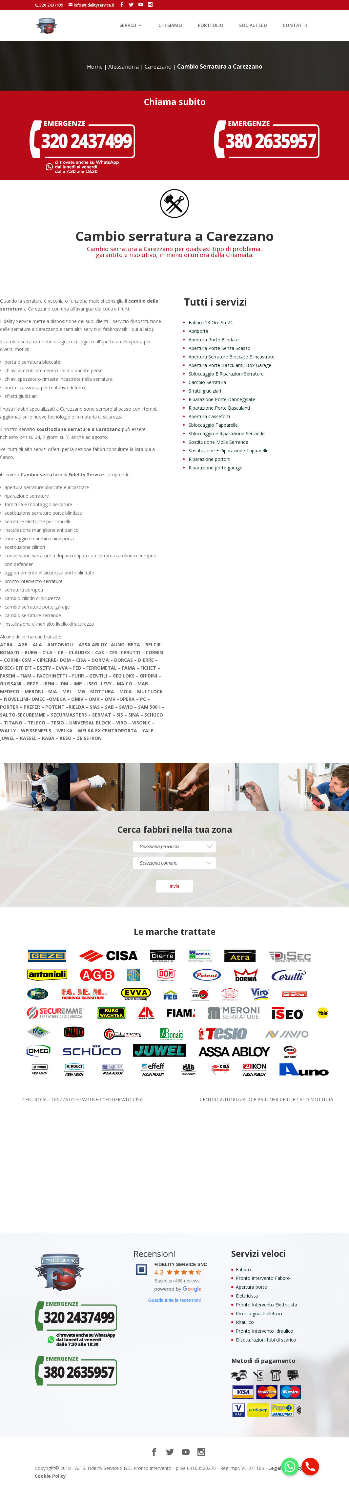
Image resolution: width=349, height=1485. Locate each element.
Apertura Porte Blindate (214, 339)
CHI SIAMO (170, 25)
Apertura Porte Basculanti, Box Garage (230, 365)
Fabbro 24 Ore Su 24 (211, 322)
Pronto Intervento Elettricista (266, 1305)
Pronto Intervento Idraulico (264, 1331)
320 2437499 (51, 5)
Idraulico (245, 1322)
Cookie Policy (50, 1476)
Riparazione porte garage (215, 467)
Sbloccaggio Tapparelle (213, 425)
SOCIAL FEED (253, 25)
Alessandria (123, 66)
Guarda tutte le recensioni (174, 1300)
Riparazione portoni (209, 459)
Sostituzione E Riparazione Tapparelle (229, 450)
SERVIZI (127, 25)
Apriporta (198, 331)
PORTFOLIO (210, 25)
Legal (274, 1468)
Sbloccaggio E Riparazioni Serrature (226, 374)
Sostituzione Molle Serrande (218, 442)
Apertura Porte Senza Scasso (220, 348)
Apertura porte (251, 1287)
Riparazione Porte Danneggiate (222, 399)
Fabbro (243, 1269)
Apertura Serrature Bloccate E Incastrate (232, 357)
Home (95, 66)
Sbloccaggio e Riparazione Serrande (227, 433)
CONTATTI (295, 25)
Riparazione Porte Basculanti (219, 408)
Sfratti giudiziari (205, 391)
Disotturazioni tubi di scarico (266, 1340)
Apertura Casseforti (209, 416)
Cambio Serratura (207, 382)
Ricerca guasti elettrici (259, 1313)
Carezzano (158, 66)
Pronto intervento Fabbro (263, 1278)
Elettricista (247, 1296)
